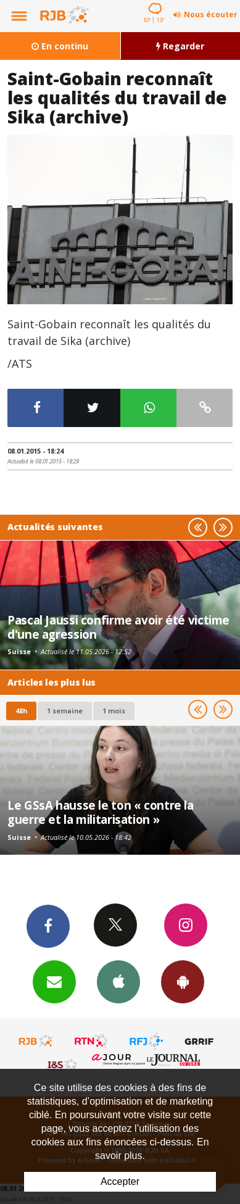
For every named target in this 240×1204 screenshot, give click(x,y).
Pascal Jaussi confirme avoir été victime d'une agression (118, 626)
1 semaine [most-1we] (65, 710)
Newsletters (54, 981)
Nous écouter (211, 14)
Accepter (120, 1181)
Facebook (48, 926)
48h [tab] (21, 710)
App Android (182, 981)
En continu (59, 46)
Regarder (180, 46)
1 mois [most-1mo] (113, 710)
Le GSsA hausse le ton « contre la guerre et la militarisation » (100, 811)
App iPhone (118, 981)
